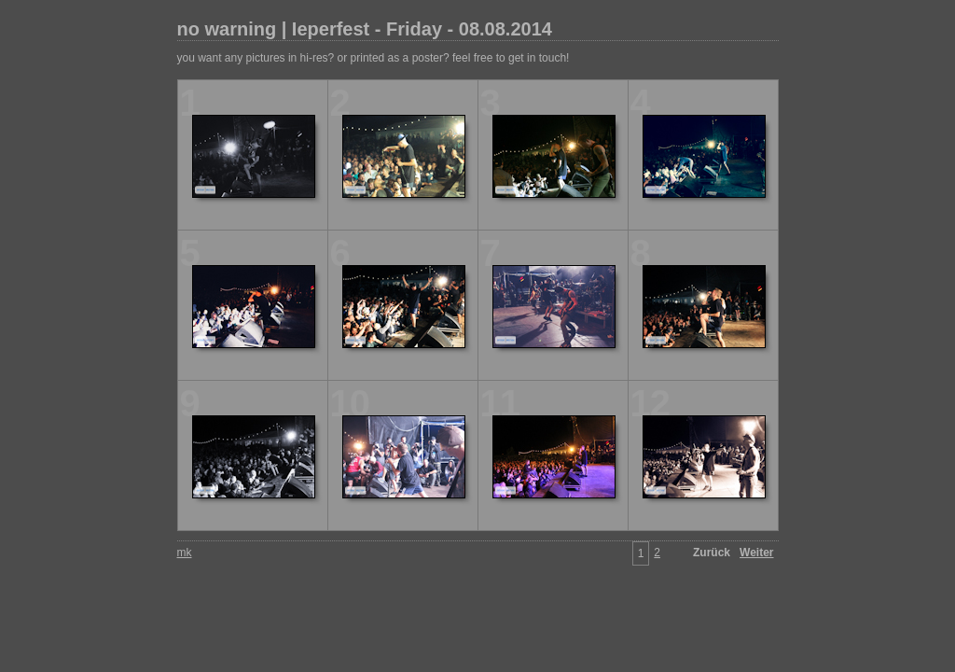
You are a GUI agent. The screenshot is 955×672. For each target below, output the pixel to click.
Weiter (756, 552)
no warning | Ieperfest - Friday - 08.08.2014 (364, 29)
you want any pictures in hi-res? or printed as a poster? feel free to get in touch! (373, 57)
